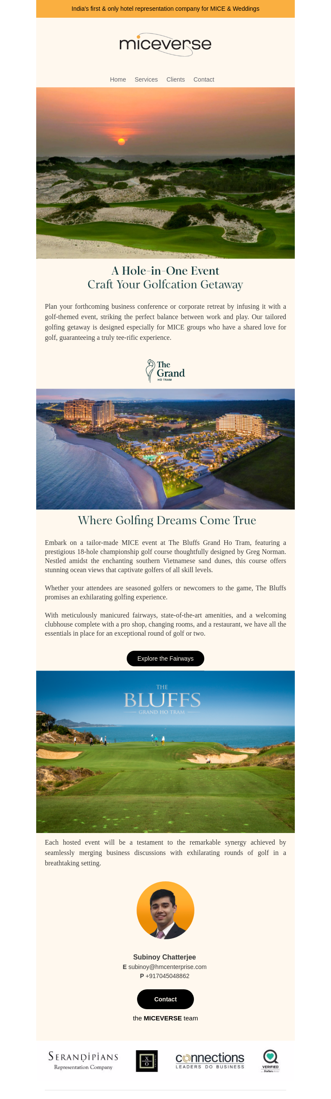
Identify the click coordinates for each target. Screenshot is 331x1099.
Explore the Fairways (165, 658)
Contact (165, 999)
